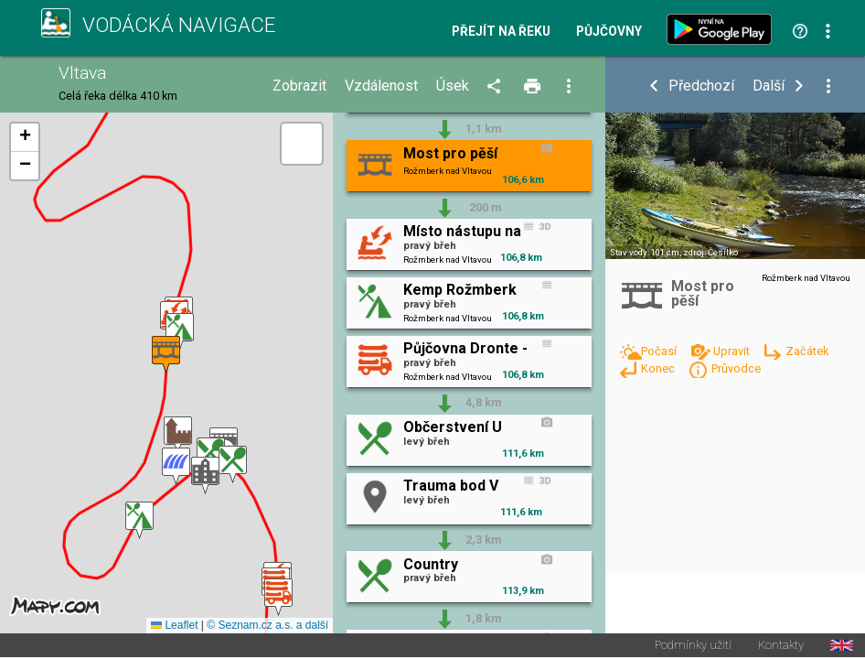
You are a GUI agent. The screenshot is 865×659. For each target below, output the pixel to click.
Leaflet (174, 626)
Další (769, 86)
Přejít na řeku (501, 32)
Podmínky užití (693, 647)
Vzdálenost (381, 86)
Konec (659, 368)
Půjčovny (609, 32)
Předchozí (701, 86)
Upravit (733, 351)
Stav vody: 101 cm (644, 252)
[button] (278, 597)
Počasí (660, 351)
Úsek (452, 86)
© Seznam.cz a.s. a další (267, 626)
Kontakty (781, 647)
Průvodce (736, 368)
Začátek (806, 351)
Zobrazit (299, 86)
